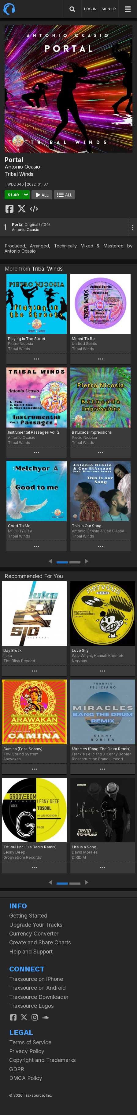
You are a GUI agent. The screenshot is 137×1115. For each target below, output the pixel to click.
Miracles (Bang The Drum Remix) (101, 749)
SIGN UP (109, 9)
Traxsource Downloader (38, 997)
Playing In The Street (26, 338)
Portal (18, 224)
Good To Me (19, 526)
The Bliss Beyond (19, 661)
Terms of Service (30, 1042)
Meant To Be (83, 338)
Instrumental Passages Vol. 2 (33, 432)
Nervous (79, 661)
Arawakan (12, 759)
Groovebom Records (22, 857)
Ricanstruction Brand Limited (97, 759)
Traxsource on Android (37, 988)
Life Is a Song (84, 847)
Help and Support (31, 951)
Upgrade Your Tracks (35, 924)
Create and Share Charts (40, 942)
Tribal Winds (19, 174)
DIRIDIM (79, 857)
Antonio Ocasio (22, 167)
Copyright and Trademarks (42, 1060)
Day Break (12, 650)
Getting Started (28, 915)
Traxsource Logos (31, 1006)
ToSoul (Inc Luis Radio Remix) (30, 847)
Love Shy (80, 650)
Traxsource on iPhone (36, 979)
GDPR (16, 1069)
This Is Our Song (87, 526)
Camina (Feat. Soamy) (23, 749)
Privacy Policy (26, 1051)
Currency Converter (33, 933)
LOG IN (90, 9)
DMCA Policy (25, 1078)
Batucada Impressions (92, 432)
